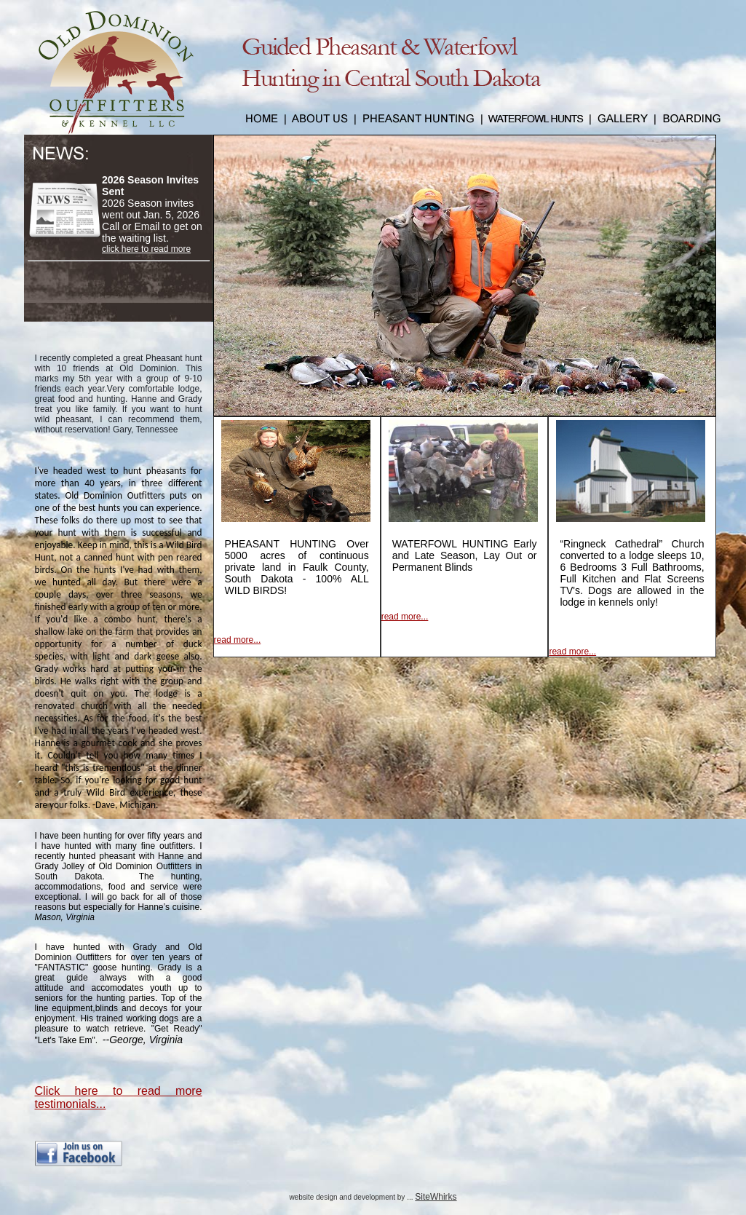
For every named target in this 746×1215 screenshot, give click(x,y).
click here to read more (146, 249)
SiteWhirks (435, 1197)
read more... (237, 640)
